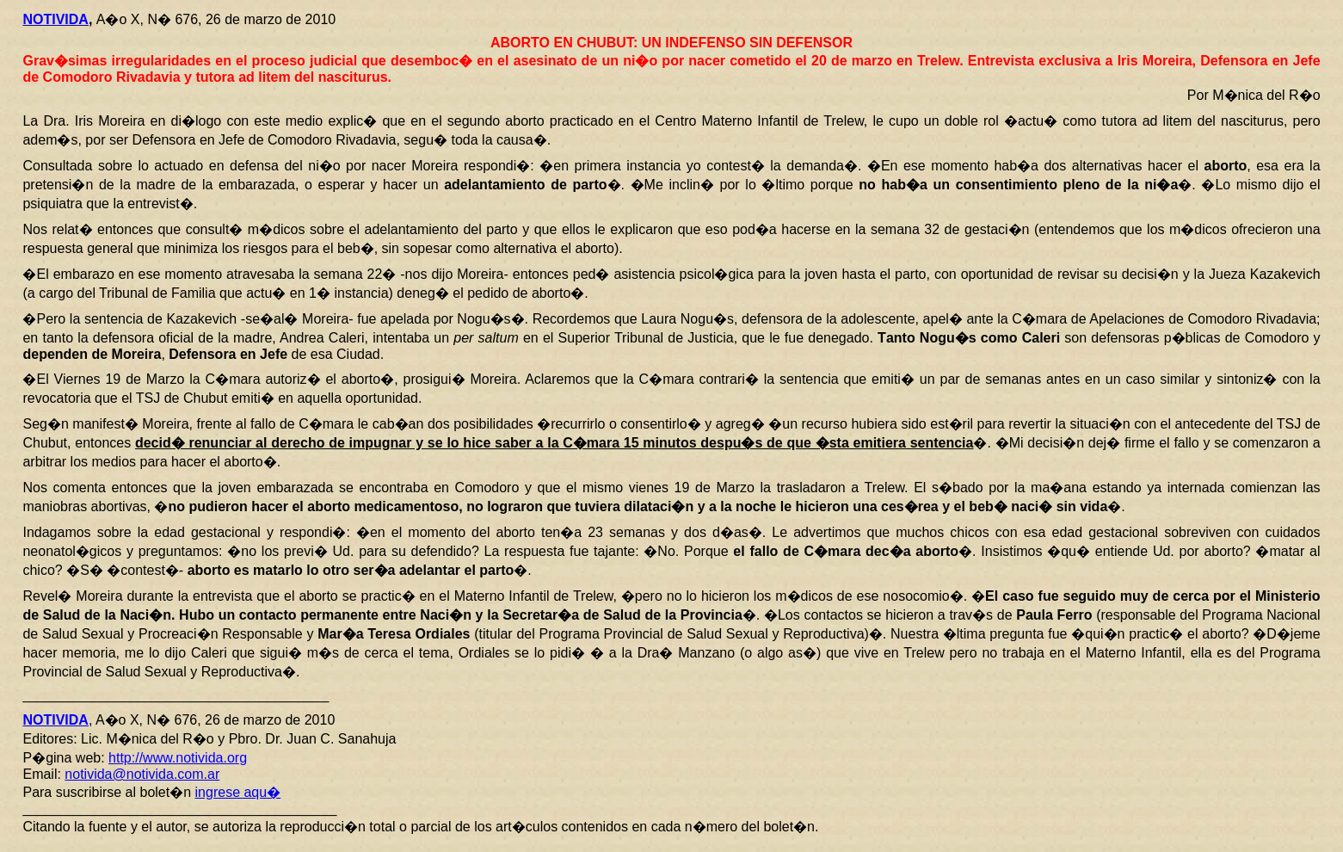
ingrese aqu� (238, 792)
